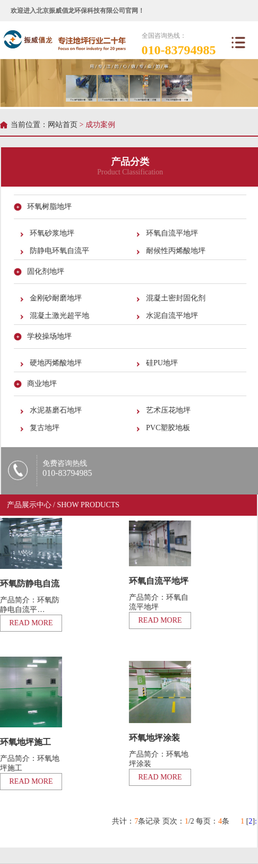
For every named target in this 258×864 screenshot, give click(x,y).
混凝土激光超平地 (60, 316)
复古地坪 (45, 428)
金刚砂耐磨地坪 (56, 298)
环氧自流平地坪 (173, 233)
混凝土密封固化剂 (176, 298)
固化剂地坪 (46, 271)
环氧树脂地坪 (50, 207)
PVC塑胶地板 (169, 428)
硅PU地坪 (162, 363)
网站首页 (63, 125)
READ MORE (160, 620)
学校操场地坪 (50, 336)
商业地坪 (42, 384)
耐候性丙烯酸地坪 (176, 251)
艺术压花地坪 (169, 410)
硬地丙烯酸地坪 (56, 363)
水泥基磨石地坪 (56, 410)
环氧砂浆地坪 (52, 233)
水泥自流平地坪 (173, 316)
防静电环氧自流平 (60, 251)
